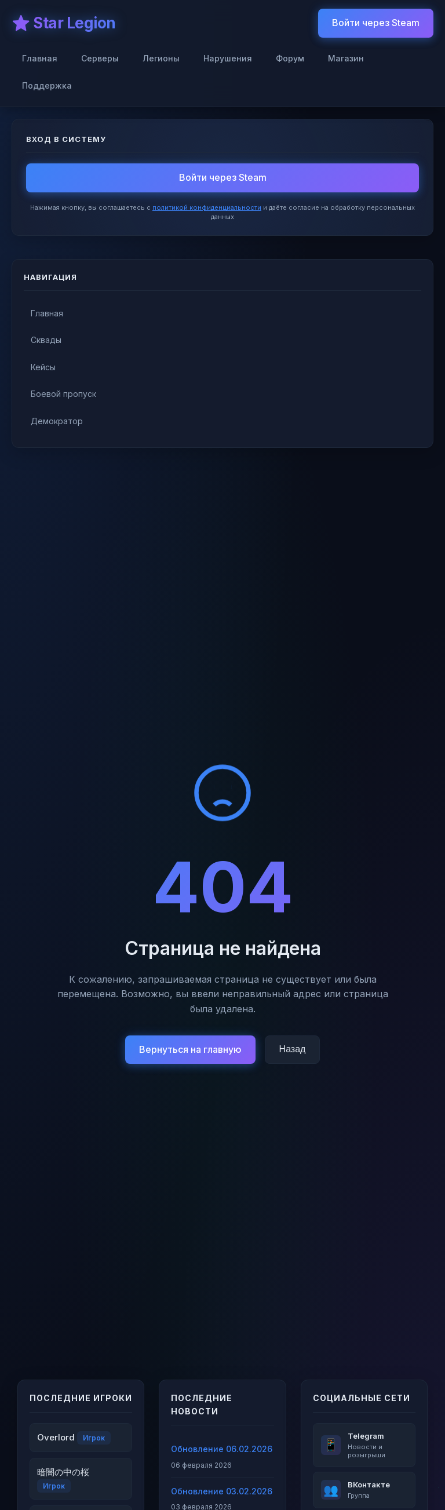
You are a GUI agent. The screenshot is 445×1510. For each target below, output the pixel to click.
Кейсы (43, 367)
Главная (39, 58)
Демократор (57, 421)
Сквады (46, 340)
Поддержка (47, 85)
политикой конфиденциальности (206, 207)
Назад (292, 1049)
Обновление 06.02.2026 (221, 1449)
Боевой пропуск (63, 394)
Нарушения (227, 58)
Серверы (100, 58)
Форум (290, 58)
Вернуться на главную (190, 1049)
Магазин (346, 58)
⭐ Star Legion (64, 23)
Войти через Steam (376, 22)
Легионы (161, 58)
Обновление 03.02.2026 (221, 1491)
